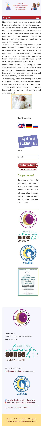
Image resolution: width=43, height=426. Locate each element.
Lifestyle (9, 421)
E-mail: (20, 157)
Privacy (18, 407)
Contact (25, 407)
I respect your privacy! (28, 169)
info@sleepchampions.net (14, 371)
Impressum (9, 407)
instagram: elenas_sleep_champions (20, 403)
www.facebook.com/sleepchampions (20, 400)
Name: (20, 150)
